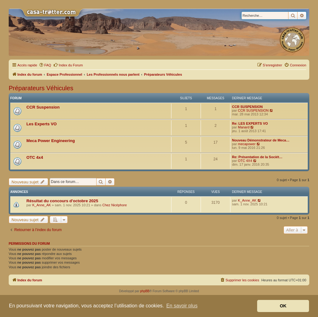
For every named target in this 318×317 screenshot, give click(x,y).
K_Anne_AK (41, 205)
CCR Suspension (43, 107)
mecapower (247, 144)
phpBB (144, 291)
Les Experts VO (41, 124)
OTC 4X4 (245, 161)
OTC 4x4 (34, 157)
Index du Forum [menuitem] (68, 65)
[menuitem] (45, 65)
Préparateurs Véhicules (41, 88)
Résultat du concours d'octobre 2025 (62, 201)
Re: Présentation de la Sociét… (257, 157)
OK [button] (283, 305)
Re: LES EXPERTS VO (250, 123)
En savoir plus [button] (182, 305)
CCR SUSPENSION (247, 107)
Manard (243, 127)
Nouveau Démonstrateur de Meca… (260, 140)
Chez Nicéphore (114, 205)
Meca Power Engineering (50, 140)
